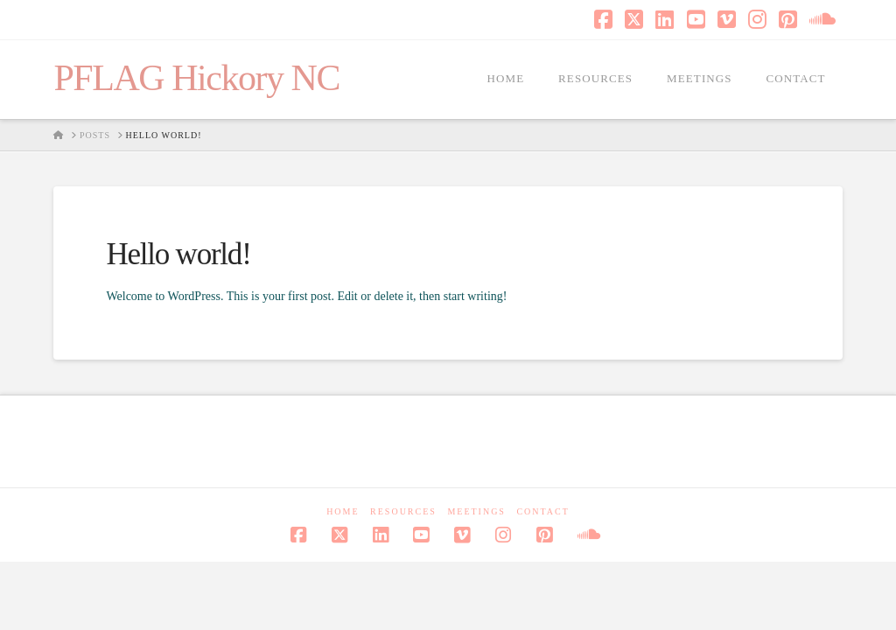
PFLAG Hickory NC (196, 78)
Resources (403, 511)
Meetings (476, 511)
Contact (542, 511)
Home (342, 511)
